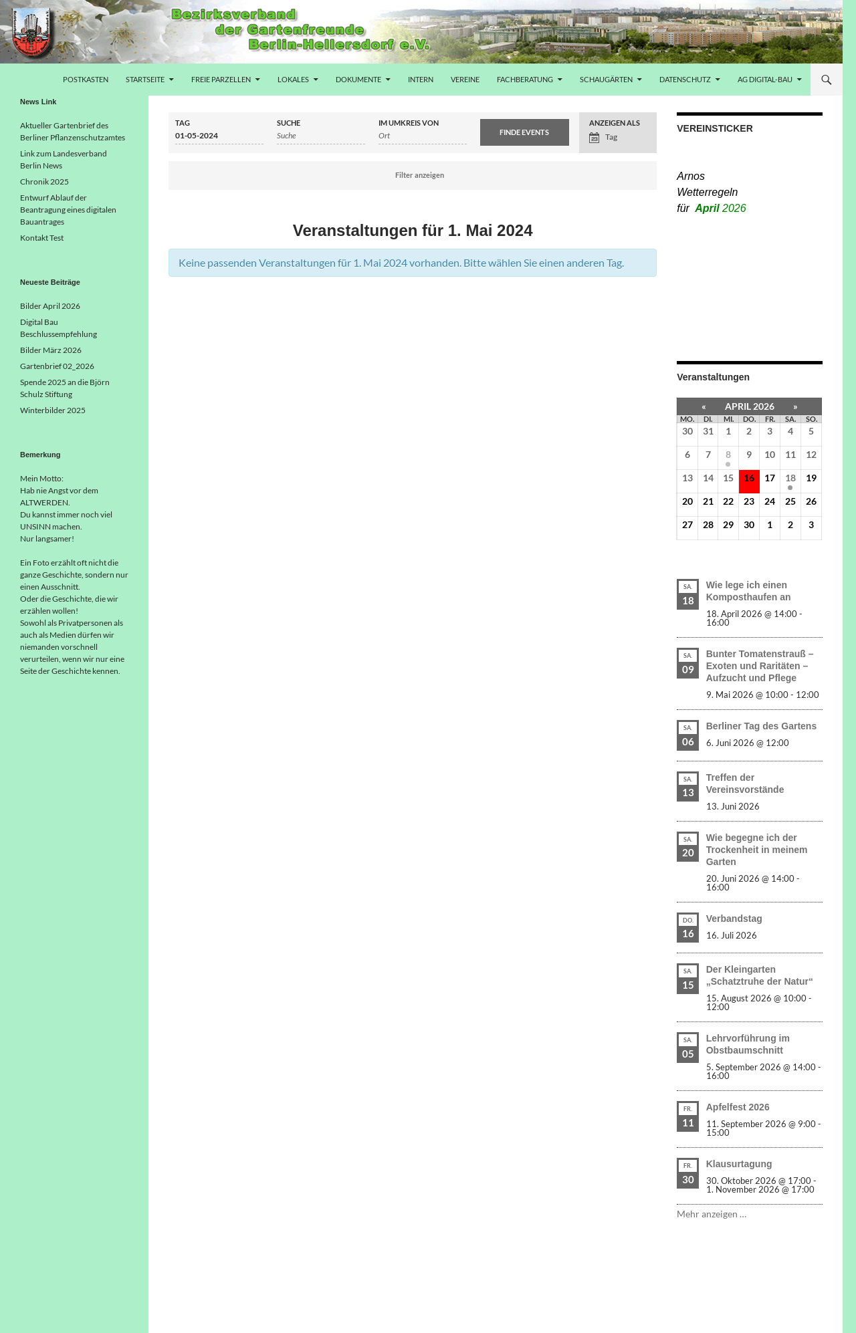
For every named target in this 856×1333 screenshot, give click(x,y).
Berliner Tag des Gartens (761, 726)
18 (790, 477)
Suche (288, 122)
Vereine (465, 79)
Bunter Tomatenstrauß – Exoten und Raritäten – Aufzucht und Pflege (760, 665)
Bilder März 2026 (51, 350)
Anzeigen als (614, 122)
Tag (182, 122)
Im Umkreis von (409, 122)
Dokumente (358, 79)
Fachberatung (525, 79)
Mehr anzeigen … (711, 1213)
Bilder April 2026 (50, 306)
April (720, 208)
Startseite (145, 79)
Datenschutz (685, 79)
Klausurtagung (739, 1164)
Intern (420, 79)
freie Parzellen (221, 79)
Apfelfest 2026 (738, 1107)
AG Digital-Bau (765, 79)
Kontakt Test (42, 238)
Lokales (293, 79)
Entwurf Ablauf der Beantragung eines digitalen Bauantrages (68, 210)
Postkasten (85, 79)
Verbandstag (734, 918)
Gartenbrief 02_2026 (57, 366)
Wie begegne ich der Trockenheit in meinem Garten (757, 849)
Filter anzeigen (419, 174)
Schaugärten (606, 79)
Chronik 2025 (44, 181)
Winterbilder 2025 (53, 410)
